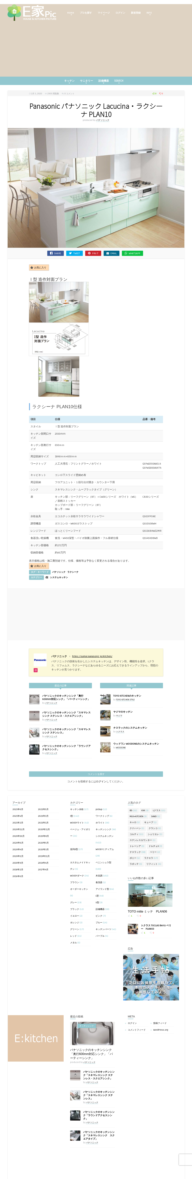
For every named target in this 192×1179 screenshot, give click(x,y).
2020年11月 (44, 797)
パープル (100, 903)
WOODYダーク (77, 843)
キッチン (69, 81)
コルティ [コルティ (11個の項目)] (136, 801)
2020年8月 (43, 803)
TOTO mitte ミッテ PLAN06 (147, 879)
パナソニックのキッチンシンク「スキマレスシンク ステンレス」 (99, 1063)
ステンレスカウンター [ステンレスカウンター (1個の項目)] (142, 807)
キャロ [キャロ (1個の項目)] (135, 789)
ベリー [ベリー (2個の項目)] (155, 819)
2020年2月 (17, 823)
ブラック (74, 876)
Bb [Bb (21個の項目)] (133, 778)
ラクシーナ (73, 539)
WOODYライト (77, 790)
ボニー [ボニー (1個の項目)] (135, 825)
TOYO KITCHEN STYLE (125, 667)
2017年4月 (43, 837)
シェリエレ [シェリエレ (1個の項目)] (155, 801)
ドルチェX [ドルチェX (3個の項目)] (155, 813)
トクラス (120, 699)
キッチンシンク (103, 797)
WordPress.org (160, 997)
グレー (73, 870)
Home (70, 13)
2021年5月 (43, 776)
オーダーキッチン (79, 856)
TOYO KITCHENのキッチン (127, 663)
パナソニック (102, 120)
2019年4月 (43, 830)
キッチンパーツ (103, 896)
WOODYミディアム (105, 816)
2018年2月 (17, 837)
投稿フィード (160, 990)
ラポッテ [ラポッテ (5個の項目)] (136, 831)
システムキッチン (59, 545)
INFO (149, 13)
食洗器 (99, 850)
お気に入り (38, 267)
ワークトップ (102, 783)
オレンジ (74, 890)
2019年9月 (17, 830)
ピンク (99, 883)
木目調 (99, 843)
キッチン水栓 (77, 776)
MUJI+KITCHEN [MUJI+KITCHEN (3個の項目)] (138, 784)
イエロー (74, 883)
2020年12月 (18, 797)
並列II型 (74, 816)
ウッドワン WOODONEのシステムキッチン (136, 711)
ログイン (120, 12)
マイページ (104, 13)
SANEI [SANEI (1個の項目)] (155, 784)
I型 (46, 545)
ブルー (99, 890)
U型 (97, 870)
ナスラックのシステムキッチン (130, 695)
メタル (73, 910)
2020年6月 (17, 810)
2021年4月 (17, 783)
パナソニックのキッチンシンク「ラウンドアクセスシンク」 (99, 1083)
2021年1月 (43, 790)
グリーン (74, 896)
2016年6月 (17, 843)
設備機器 (103, 81)
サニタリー (86, 81)
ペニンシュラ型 (103, 830)
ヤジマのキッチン (123, 679)
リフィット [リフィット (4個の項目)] (153, 831)
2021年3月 (43, 783)
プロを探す (86, 12)
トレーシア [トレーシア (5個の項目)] (137, 813)
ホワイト (100, 790)
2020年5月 (43, 810)
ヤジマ (119, 683)
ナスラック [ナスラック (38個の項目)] (137, 819)
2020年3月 (43, 817)
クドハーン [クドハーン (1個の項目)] (137, 795)
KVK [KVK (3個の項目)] (144, 778)
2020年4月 (17, 817)
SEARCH (118, 81)
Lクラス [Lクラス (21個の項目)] (159, 778)
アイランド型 (102, 856)
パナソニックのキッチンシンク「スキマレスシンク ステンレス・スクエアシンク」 (99, 1043)
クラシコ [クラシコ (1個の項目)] (155, 795)
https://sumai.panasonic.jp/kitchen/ (92, 623)
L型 (97, 863)
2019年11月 (44, 823)
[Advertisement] (96, 49)
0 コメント (69, 93)
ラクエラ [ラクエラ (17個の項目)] (151, 825)
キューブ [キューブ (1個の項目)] (150, 789)
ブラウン (74, 850)
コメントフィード (137, 997)
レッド (73, 903)
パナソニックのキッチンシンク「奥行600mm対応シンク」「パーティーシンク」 (91, 1021)
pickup (99, 776)
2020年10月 (18, 803)
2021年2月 (17, 790)
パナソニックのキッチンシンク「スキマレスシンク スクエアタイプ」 (99, 1103)
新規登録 (136, 12)
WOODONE (121, 715)
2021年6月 (17, 776)
